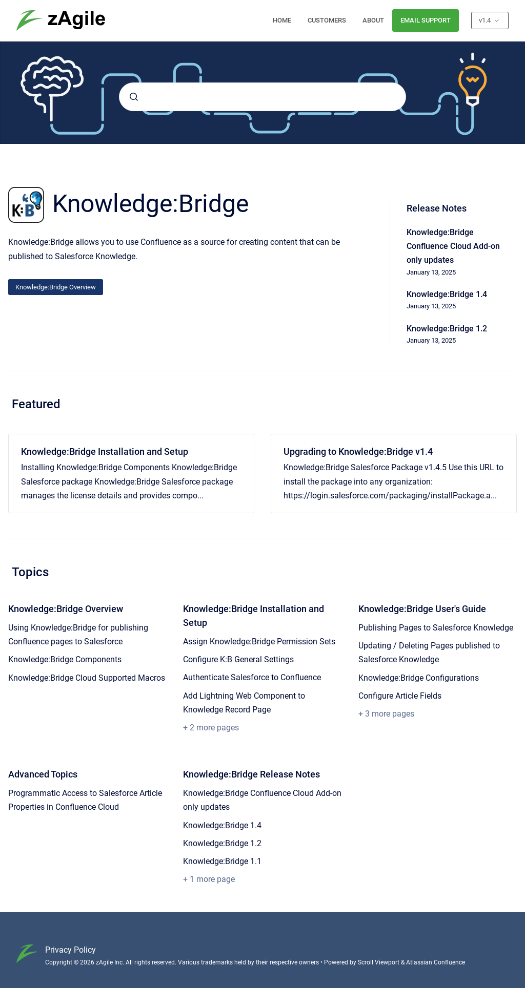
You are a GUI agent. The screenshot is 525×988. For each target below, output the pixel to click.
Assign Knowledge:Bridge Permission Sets (259, 641)
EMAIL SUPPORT (425, 20)
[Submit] (134, 97)
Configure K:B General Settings (238, 659)
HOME (282, 20)
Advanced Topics (42, 774)
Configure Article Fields (399, 696)
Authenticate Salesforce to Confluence (252, 677)
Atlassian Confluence (435, 962)
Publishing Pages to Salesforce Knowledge (435, 628)
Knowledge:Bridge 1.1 (222, 861)
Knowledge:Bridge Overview (55, 287)
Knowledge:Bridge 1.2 (222, 843)
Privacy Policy (70, 950)
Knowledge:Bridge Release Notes (251, 774)
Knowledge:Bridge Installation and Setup (104, 451)
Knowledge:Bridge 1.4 (222, 825)
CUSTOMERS (327, 20)
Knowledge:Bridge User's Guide (422, 608)
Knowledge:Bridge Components (65, 659)
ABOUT (373, 20)
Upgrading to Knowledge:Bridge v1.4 (358, 451)
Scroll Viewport (379, 962)
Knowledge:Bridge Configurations (418, 678)
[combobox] (262, 97)
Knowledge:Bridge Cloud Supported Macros (86, 678)
